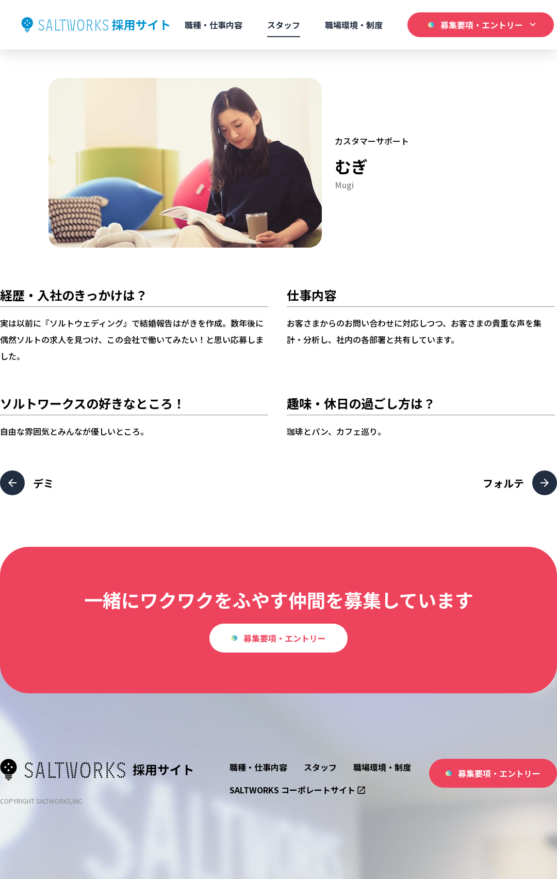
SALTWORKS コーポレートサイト (297, 790)
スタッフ (283, 25)
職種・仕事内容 (213, 25)
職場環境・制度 (354, 25)
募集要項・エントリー (278, 638)
